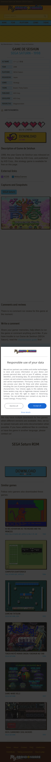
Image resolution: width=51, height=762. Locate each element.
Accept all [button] (37, 405)
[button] (26, 412)
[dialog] (25, 381)
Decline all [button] (14, 406)
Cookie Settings (9, 398)
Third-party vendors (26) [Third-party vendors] (34, 381)
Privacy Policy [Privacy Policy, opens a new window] (21, 398)
